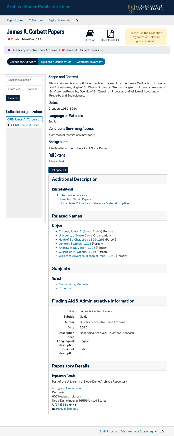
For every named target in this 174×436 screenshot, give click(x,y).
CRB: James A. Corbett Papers (27, 119)
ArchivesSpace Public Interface (38, 6)
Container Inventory (90, 61)
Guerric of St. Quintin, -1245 (77, 251)
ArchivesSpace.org (140, 431)
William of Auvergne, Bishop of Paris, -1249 (87, 256)
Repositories (15, 20)
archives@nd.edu (66, 408)
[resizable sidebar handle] (45, 149)
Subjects (61, 268)
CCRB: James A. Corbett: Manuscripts (36, 125)
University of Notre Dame (75, 235)
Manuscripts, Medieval (73, 284)
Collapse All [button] (58, 170)
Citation (90, 36)
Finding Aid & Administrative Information (93, 301)
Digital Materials (59, 20)
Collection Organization (56, 61)
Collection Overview (23, 61)
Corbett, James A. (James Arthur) (80, 231)
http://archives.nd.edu (66, 388)
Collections (36, 20)
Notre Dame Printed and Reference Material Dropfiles (94, 203)
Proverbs (65, 288)
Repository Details (70, 365)
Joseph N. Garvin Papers (75, 199)
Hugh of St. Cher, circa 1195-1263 (82, 239)
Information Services (73, 195)
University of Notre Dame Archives (34, 50)
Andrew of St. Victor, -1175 (77, 247)
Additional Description (75, 179)
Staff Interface (109, 431)
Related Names (67, 216)
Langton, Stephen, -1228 (75, 243)
